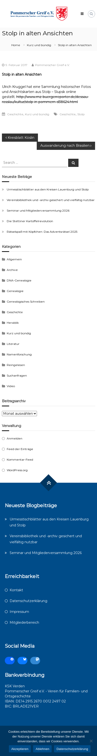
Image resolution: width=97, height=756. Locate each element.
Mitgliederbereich (24, 622)
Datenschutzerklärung (28, 601)
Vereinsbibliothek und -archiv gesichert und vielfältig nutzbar (51, 200)
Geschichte (15, 114)
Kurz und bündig (39, 45)
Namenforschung (19, 354)
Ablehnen (42, 749)
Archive (12, 270)
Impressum (19, 612)
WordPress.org (17, 470)
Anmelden (14, 438)
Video (11, 386)
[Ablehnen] (91, 740)
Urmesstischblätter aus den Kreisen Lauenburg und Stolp (48, 189)
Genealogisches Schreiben (26, 301)
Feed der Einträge (20, 449)
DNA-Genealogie (19, 280)
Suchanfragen (17, 375)
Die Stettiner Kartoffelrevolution (30, 221)
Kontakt (16, 590)
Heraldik (13, 322)
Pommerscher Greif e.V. (52, 65)
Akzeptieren (19, 749)
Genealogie (15, 291)
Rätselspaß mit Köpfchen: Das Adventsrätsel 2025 (42, 231)
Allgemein (14, 259)
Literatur (13, 344)
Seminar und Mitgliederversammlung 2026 (38, 210)
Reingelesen (16, 365)
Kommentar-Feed (20, 459)
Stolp (81, 114)
